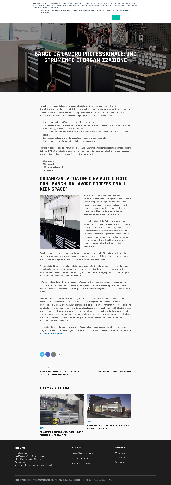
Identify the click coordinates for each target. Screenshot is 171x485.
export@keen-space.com (82, 453)
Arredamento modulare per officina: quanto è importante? (62, 433)
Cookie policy (91, 464)
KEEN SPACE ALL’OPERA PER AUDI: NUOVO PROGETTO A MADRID (109, 427)
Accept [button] (116, 17)
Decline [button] (125, 17)
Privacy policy (77, 464)
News (85, 47)
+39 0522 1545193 (80, 458)
